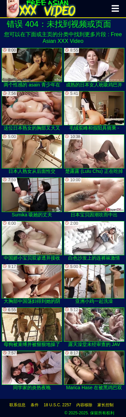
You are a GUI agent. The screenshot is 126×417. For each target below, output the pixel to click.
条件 (35, 405)
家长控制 (105, 405)
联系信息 (17, 405)
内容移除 (84, 405)
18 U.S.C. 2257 (57, 405)
